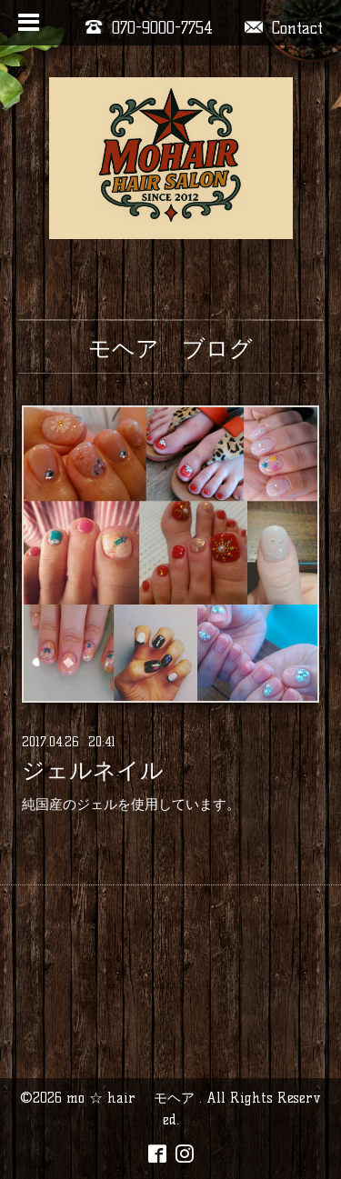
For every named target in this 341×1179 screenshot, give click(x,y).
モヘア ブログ (170, 348)
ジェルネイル (93, 770)
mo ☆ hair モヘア (132, 1097)
